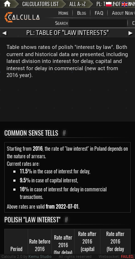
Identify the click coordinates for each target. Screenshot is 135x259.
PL (111, 4)
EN (128, 4)
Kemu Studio (39, 256)
